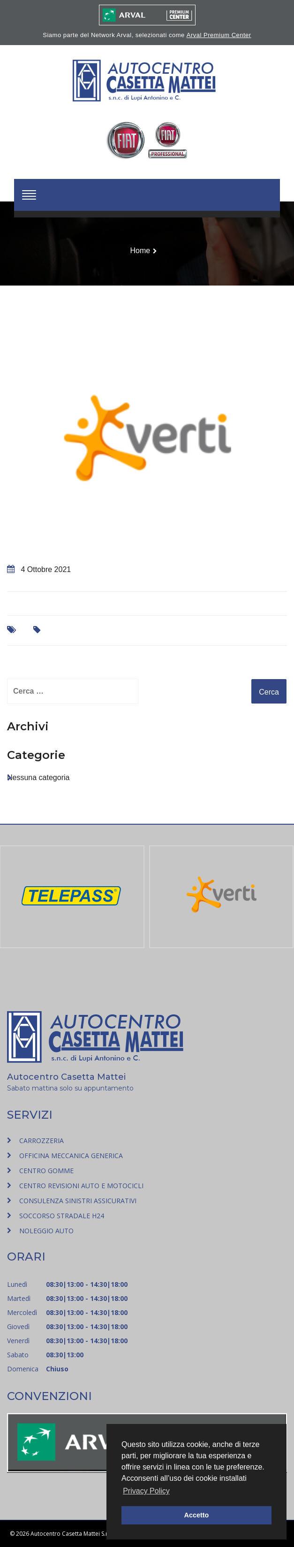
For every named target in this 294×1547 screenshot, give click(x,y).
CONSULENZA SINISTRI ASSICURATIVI (77, 1200)
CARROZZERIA (41, 1140)
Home (140, 251)
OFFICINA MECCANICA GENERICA (71, 1155)
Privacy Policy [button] (146, 1491)
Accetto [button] (196, 1515)
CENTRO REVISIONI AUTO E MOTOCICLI (81, 1185)
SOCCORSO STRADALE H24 (61, 1215)
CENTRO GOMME (46, 1170)
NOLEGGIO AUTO (46, 1230)
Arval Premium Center (219, 35)
